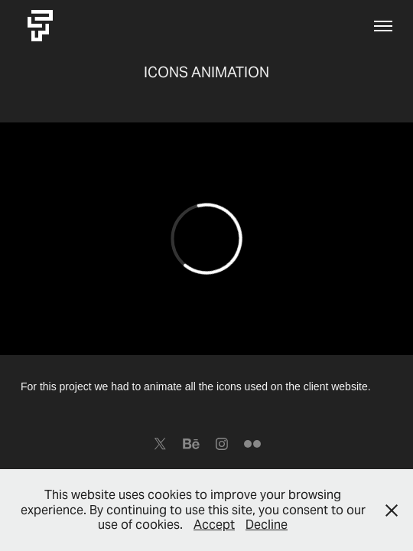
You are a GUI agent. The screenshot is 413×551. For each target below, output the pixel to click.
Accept (214, 525)
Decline (267, 525)
